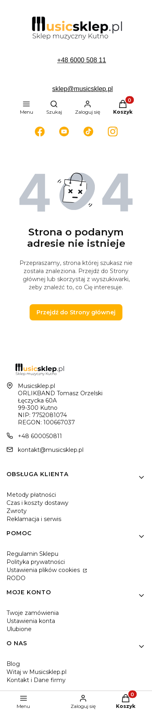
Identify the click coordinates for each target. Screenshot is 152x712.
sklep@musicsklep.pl (82, 88)
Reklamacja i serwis (33, 519)
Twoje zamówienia (32, 613)
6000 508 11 (88, 60)
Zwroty (16, 511)
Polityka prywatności (35, 562)
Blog (13, 664)
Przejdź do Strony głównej (76, 312)
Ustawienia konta (30, 621)
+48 (63, 60)
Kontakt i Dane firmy (36, 680)
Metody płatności (31, 494)
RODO (16, 578)
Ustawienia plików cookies (43, 570)
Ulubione (19, 629)
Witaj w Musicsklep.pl (36, 672)
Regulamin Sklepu (32, 553)
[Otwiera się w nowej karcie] (40, 131)
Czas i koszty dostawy (37, 502)
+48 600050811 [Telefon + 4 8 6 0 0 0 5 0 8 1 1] (40, 436)
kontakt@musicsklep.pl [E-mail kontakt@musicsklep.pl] (50, 449)
